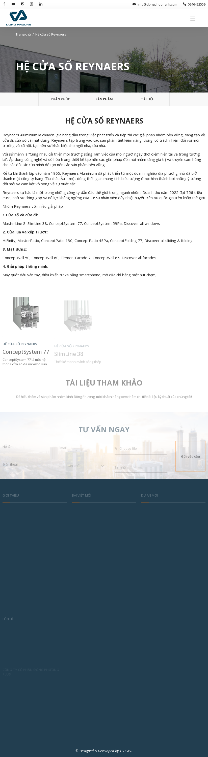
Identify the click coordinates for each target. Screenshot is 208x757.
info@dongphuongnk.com (155, 4)
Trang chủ (23, 34)
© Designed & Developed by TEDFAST (104, 750)
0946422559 (194, 4)
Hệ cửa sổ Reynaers (50, 34)
